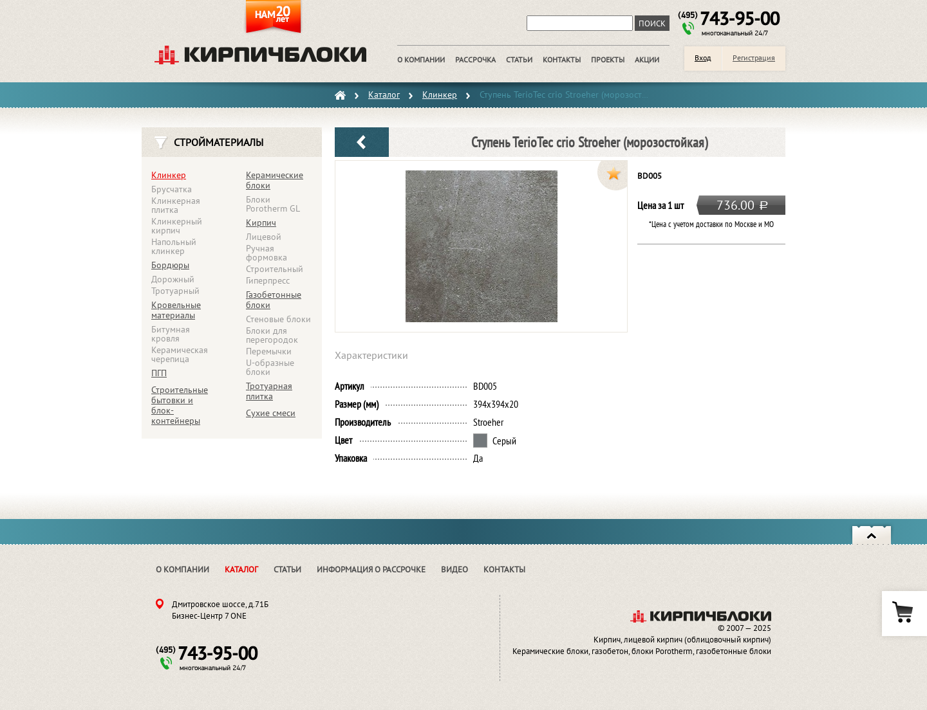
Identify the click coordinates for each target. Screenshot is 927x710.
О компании (182, 569)
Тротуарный (175, 290)
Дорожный (172, 279)
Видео (454, 569)
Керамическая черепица (179, 354)
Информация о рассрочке (371, 569)
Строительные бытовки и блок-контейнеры (179, 405)
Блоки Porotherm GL (273, 204)
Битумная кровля (170, 333)
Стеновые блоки (278, 319)
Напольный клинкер (173, 246)
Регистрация (754, 57)
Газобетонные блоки (273, 300)
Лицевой (263, 236)
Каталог (241, 569)
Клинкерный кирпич (176, 225)
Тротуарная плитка (269, 391)
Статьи (287, 569)
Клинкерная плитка (175, 205)
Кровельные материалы (176, 310)
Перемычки (269, 351)
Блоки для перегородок (272, 335)
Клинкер (168, 175)
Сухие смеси (270, 413)
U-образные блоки (270, 367)
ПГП (159, 373)
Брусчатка (171, 189)
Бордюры (170, 265)
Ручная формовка (266, 252)
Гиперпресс (268, 280)
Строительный (274, 269)
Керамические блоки (274, 180)
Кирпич (261, 222)
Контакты (504, 569)
